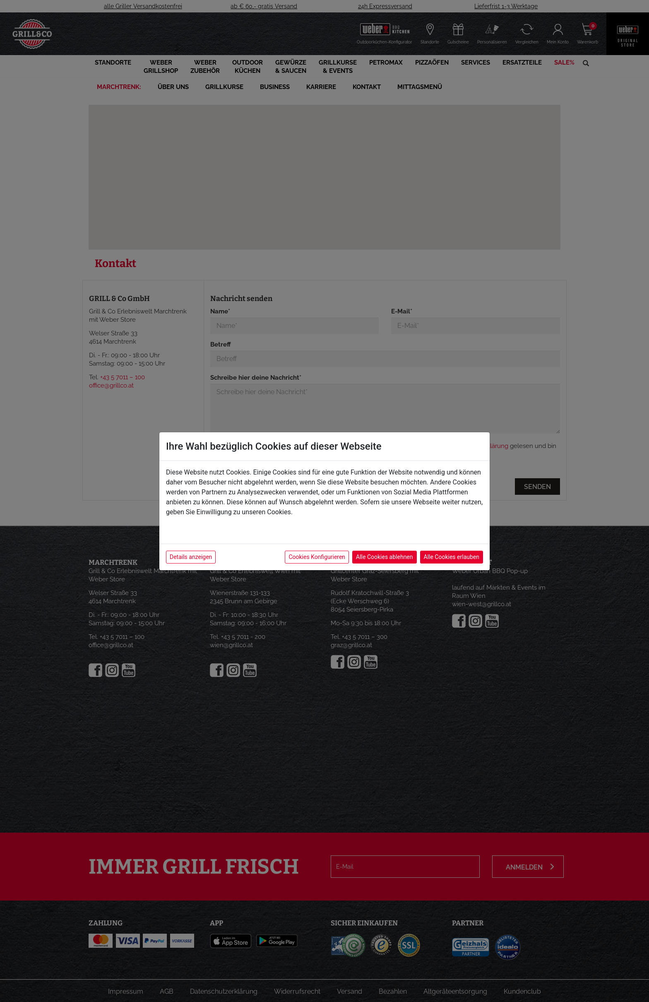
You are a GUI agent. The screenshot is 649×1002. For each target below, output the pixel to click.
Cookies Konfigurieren (316, 557)
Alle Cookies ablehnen (384, 557)
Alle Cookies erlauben (451, 557)
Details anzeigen (191, 557)
